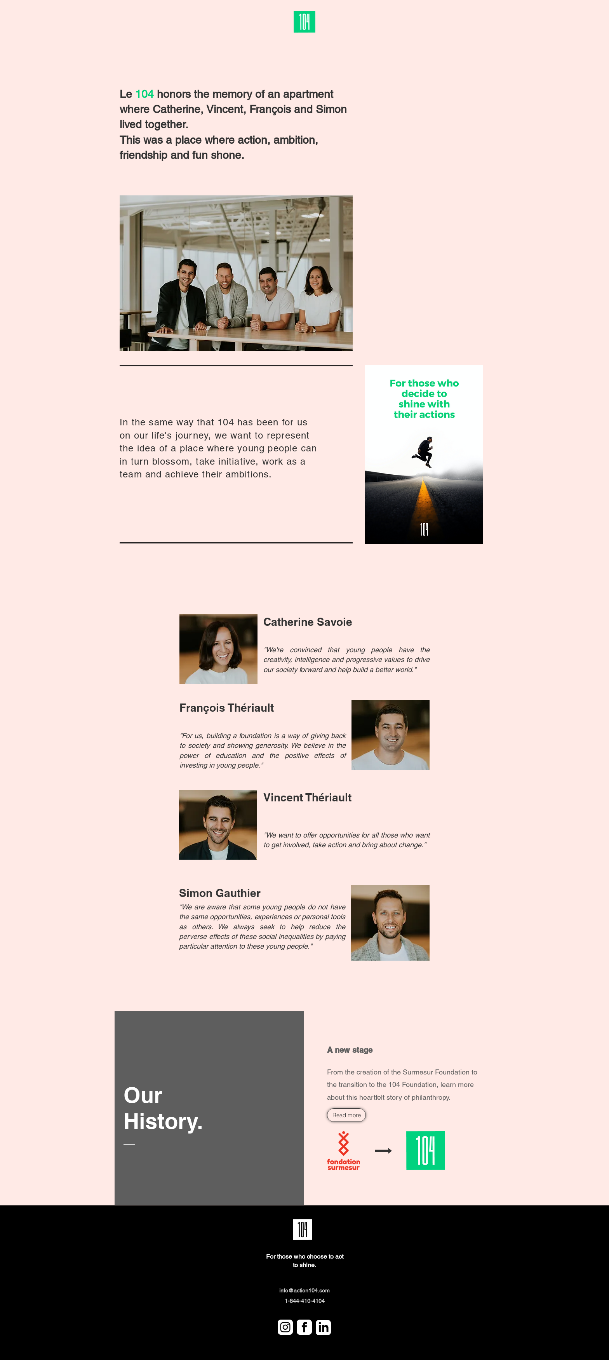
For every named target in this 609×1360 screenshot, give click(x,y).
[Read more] (346, 1115)
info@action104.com (304, 1290)
